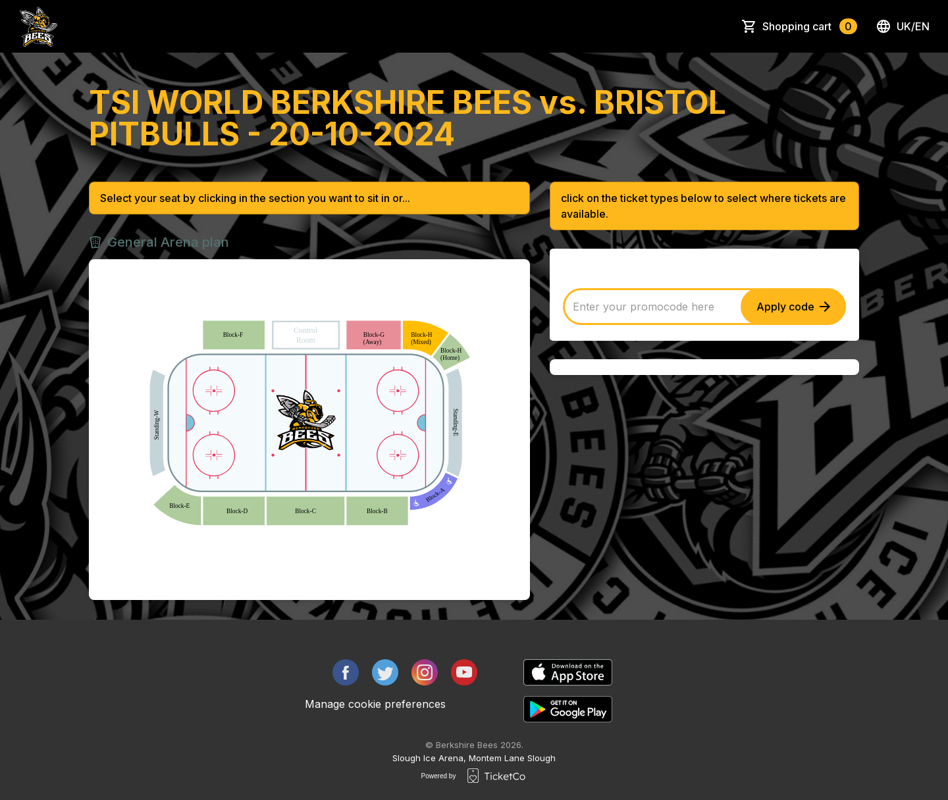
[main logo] (38, 26)
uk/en (903, 26)
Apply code (793, 306)
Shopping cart (809, 26)
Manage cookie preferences (375, 704)
